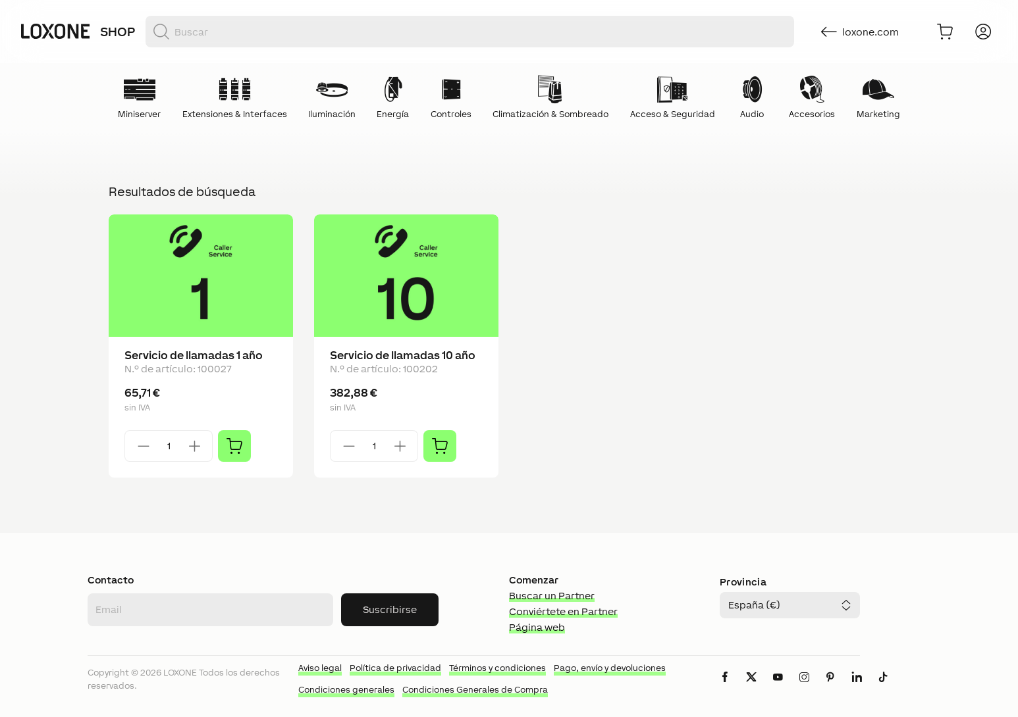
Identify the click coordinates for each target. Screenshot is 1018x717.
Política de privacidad (395, 668)
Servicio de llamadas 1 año (193, 355)
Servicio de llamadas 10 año (402, 355)
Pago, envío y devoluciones (610, 668)
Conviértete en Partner (563, 611)
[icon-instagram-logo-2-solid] (804, 688)
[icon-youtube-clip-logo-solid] (777, 688)
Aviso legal (320, 668)
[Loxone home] (55, 31)
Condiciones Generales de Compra (475, 690)
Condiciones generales (346, 690)
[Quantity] (168, 445)
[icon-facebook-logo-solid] (725, 688)
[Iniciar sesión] (983, 31)
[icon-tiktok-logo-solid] (883, 688)
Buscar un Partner (552, 595)
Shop (117, 31)
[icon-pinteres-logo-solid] (830, 688)
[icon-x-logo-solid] (751, 688)
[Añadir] (234, 446)
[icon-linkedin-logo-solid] (856, 688)
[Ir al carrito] (945, 31)
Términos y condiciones (497, 668)
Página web (537, 627)
